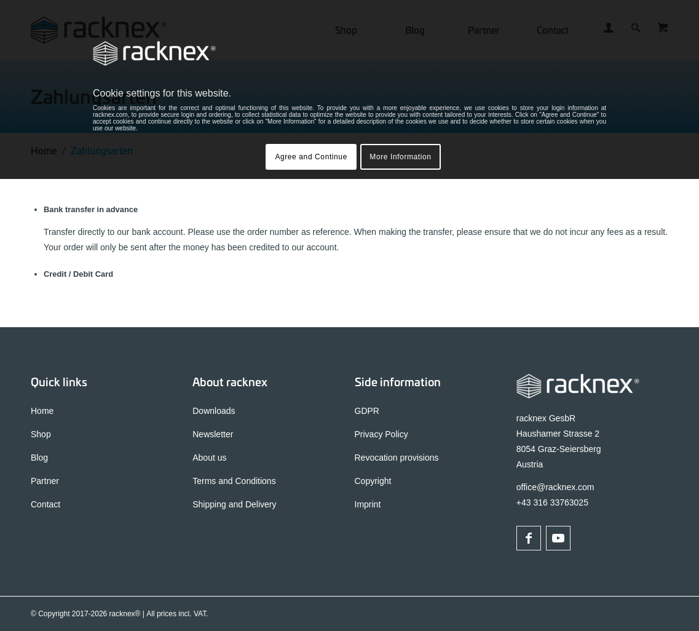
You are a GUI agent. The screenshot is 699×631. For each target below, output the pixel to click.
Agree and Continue (311, 157)
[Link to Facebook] (528, 538)
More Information (400, 157)
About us (209, 457)
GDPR (367, 411)
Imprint (368, 504)
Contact (45, 504)
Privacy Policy (381, 434)
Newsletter (212, 434)
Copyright (373, 481)
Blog (39, 457)
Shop (41, 434)
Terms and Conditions (233, 481)
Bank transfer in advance (91, 209)
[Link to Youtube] (558, 538)
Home (42, 411)
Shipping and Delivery (234, 504)
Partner (45, 481)
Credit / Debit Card (78, 274)
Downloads (213, 411)
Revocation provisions (397, 457)
